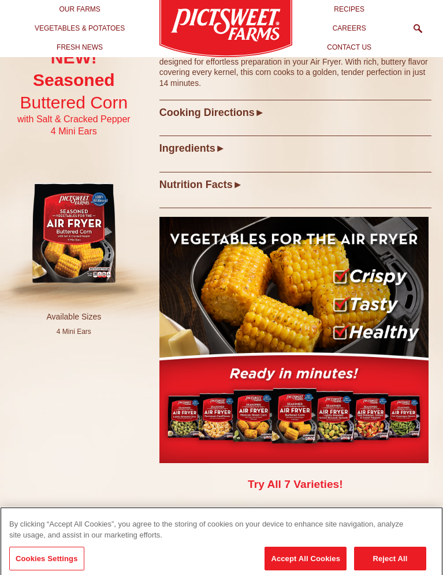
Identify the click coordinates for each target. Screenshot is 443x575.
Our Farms (79, 9)
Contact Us (349, 47)
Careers (349, 28)
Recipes (349, 9)
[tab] (295, 112)
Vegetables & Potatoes (80, 28)
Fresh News (80, 47)
